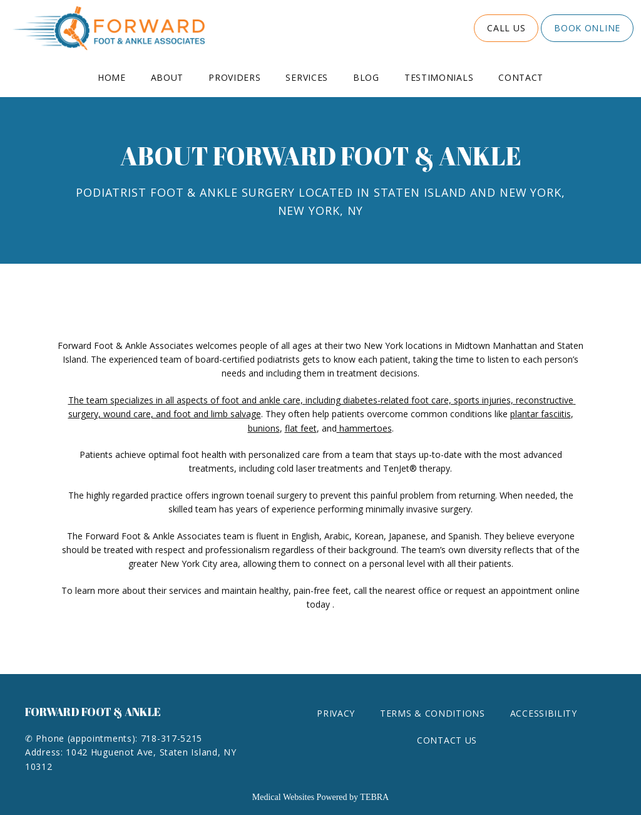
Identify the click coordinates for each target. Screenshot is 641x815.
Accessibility (543, 713)
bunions (264, 428)
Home (112, 77)
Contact (520, 77)
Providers (234, 77)
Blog (366, 77)
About (167, 77)
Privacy (336, 713)
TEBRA (374, 797)
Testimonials (438, 77)
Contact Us (447, 740)
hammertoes (364, 428)
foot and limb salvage (217, 414)
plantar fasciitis (540, 414)
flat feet (301, 428)
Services (306, 77)
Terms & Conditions (432, 713)
